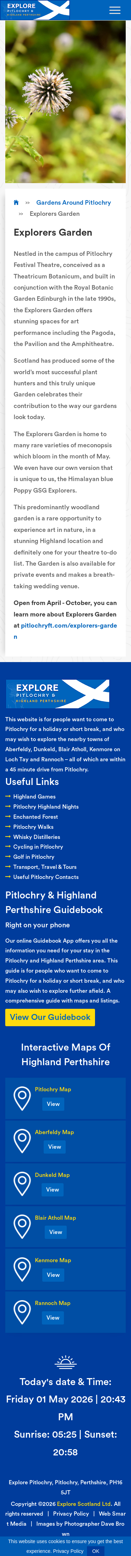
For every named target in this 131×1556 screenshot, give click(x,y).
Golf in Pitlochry (29, 857)
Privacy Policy (71, 1514)
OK (95, 1551)
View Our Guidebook (50, 1017)
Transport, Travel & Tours (41, 867)
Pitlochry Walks (29, 827)
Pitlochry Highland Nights (42, 807)
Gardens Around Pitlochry (73, 202)
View (53, 1104)
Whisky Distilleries (32, 837)
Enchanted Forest (31, 817)
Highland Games (30, 797)
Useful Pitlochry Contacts (42, 877)
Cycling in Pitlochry (34, 847)
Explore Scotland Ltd (84, 1504)
